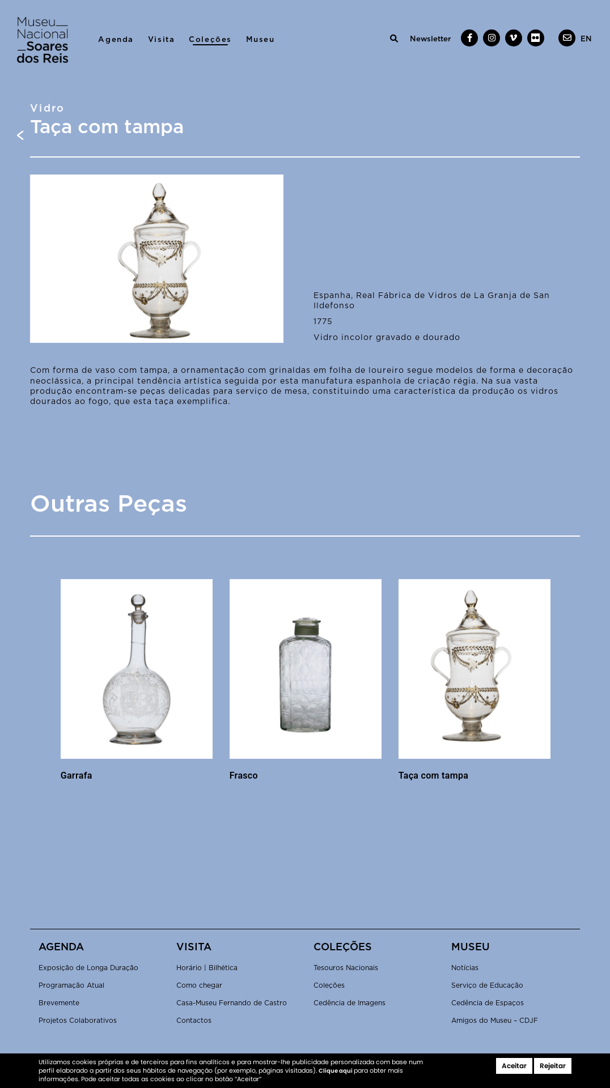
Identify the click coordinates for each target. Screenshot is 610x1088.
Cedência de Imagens (350, 1003)
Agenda (116, 40)
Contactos (193, 1020)
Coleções (210, 40)
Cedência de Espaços (487, 1003)
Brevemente (59, 1003)
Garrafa (76, 775)
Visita (161, 40)
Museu (260, 40)
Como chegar (199, 985)
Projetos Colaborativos (78, 1020)
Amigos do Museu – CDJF (494, 1020)
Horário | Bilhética (207, 967)
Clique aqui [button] (336, 1070)
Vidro (47, 109)
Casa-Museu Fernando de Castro (231, 1003)
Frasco (244, 775)
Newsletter (430, 39)
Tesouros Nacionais (346, 967)
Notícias (464, 967)
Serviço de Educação (487, 985)
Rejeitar (553, 1065)
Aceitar (514, 1065)
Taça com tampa (433, 775)
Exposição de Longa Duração (88, 967)
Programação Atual (71, 985)
